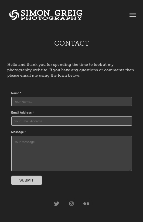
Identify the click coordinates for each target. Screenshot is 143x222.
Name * (16, 93)
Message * (18, 132)
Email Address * (22, 112)
